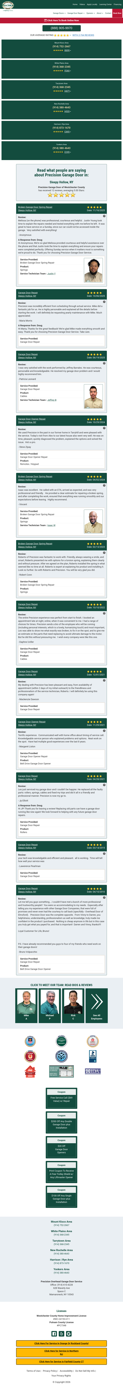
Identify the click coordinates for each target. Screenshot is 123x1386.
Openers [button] (90, 13)
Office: (61, 1284)
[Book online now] (61, 20)
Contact (108, 13)
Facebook (54, 1334)
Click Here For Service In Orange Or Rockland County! (61, 1343)
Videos (82, 4)
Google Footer (69, 1334)
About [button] (100, 13)
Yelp (61, 1334)
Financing (117, 4)
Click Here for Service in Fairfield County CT (61, 1361)
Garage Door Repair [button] (76, 13)
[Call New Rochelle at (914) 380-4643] (61, 107)
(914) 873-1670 (61, 1263)
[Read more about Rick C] (73, 1005)
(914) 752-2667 (61, 1225)
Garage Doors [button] (59, 13)
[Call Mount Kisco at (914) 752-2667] (61, 46)
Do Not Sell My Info (85, 1371)
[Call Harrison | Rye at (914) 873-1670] (61, 127)
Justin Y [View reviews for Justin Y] (51, 273)
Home (75, 4)
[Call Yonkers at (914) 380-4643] (61, 148)
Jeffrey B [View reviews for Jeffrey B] (51, 400)
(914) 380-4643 (61, 1253)
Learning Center (105, 4)
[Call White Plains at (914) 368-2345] (61, 66)
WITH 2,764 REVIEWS (83, 35)
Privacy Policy (50, 1371)
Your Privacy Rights (61, 1375)
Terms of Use (33, 1371)
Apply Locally (92, 4)
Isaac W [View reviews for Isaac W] (51, 525)
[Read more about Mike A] (26, 1005)
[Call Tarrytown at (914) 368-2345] (61, 87)
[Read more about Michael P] (50, 1005)
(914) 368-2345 (61, 1234)
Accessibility (66, 1371)
